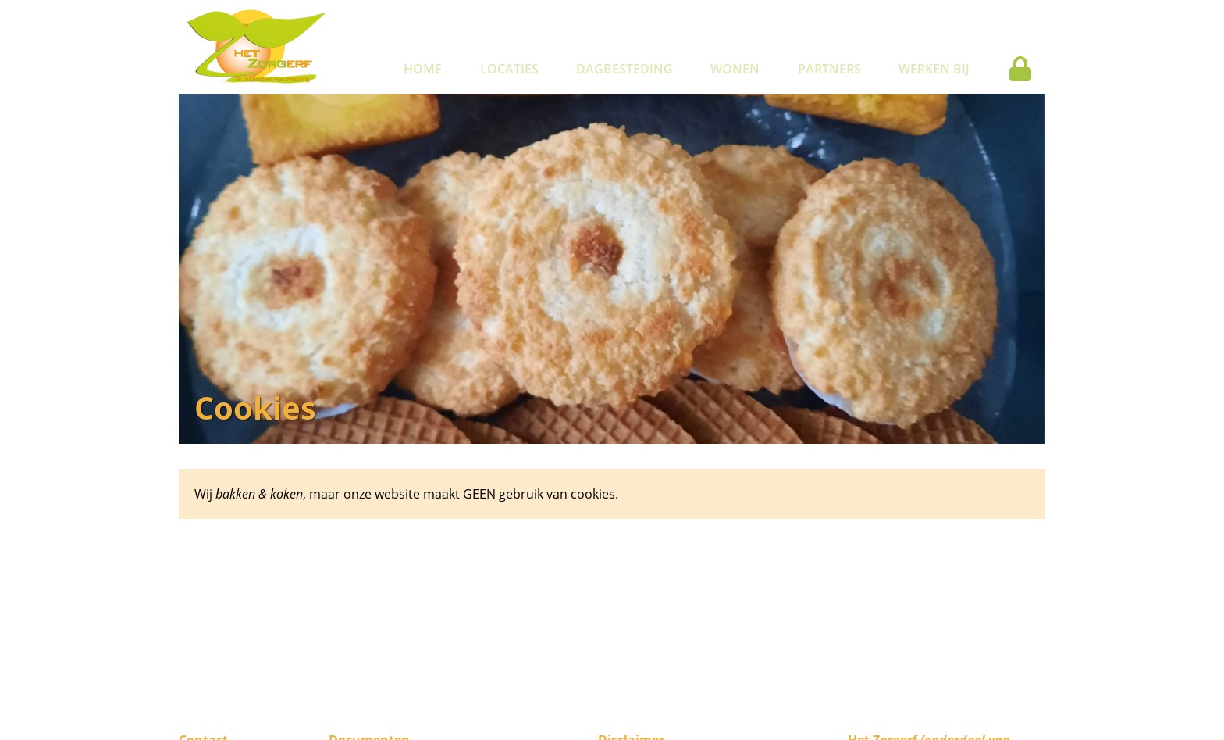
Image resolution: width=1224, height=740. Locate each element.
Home (423, 68)
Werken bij (934, 68)
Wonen (735, 68)
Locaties (509, 68)
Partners (829, 68)
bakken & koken (259, 493)
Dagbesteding (624, 68)
